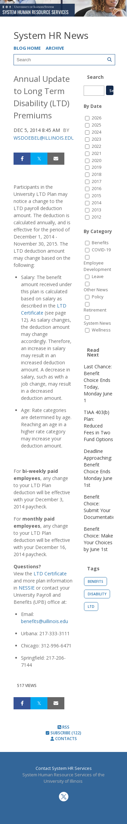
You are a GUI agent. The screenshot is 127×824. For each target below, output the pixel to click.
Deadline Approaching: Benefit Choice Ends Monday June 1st (98, 468)
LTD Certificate (50, 573)
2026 (96, 118)
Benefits (100, 243)
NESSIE (27, 588)
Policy (97, 297)
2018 (96, 174)
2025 (96, 125)
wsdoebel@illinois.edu (44, 138)
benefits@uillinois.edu (44, 621)
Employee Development (97, 266)
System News (97, 323)
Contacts (63, 738)
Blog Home (27, 48)
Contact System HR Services (64, 768)
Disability (97, 594)
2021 (96, 153)
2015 (96, 196)
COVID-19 (101, 250)
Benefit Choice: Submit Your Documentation (101, 507)
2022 (96, 146)
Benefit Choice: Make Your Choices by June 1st (98, 539)
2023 (96, 139)
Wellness (101, 330)
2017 (96, 181)
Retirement (95, 310)
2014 (96, 203)
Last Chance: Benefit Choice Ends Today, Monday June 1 (98, 383)
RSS (63, 727)
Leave (98, 276)
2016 (96, 188)
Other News (96, 290)
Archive (55, 48)
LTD (91, 606)
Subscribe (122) (63, 733)
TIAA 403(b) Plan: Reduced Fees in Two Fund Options (98, 425)
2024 (96, 132)
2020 (96, 160)
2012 (96, 217)
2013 (96, 210)
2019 (96, 167)
